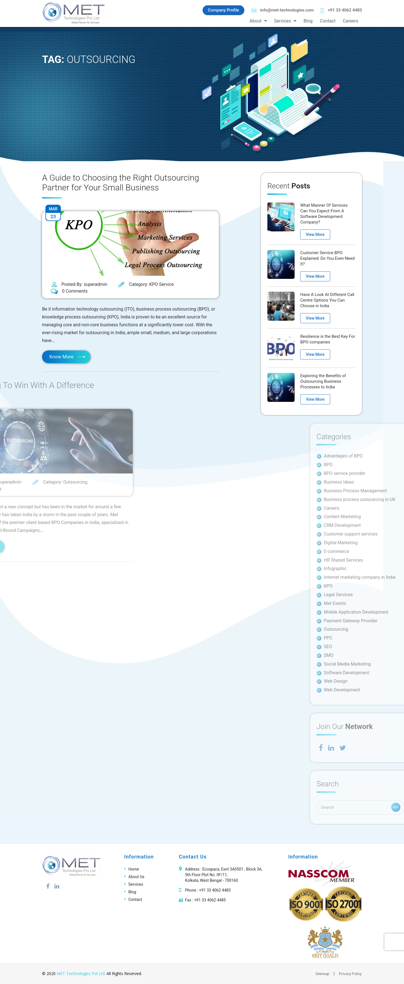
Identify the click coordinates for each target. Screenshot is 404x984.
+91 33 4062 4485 (210, 900)
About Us (136, 876)
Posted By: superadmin (78, 285)
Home (133, 869)
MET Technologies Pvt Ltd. (81, 973)
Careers (350, 21)
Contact (328, 21)
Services (282, 21)
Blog (308, 21)
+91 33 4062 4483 (341, 10)
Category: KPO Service (145, 284)
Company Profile (223, 10)
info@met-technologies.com (283, 10)
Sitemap (322, 973)
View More (315, 234)
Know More (61, 356)
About (255, 21)
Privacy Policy (350, 973)
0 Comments (69, 291)
